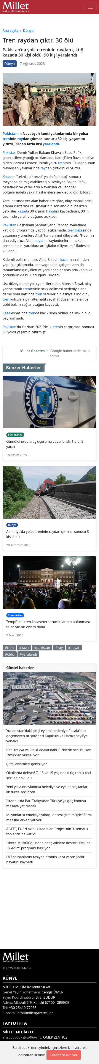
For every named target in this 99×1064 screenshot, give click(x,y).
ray (20, 138)
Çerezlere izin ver (63, 1055)
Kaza (6, 176)
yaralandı (51, 144)
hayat (50, 211)
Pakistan (10, 133)
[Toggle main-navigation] (90, 7)
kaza (21, 211)
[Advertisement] (49, 909)
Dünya (28, 30)
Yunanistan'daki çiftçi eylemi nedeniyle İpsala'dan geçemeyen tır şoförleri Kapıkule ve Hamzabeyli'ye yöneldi (47, 735)
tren (6, 138)
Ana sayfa (10, 30)
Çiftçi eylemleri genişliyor (26, 764)
